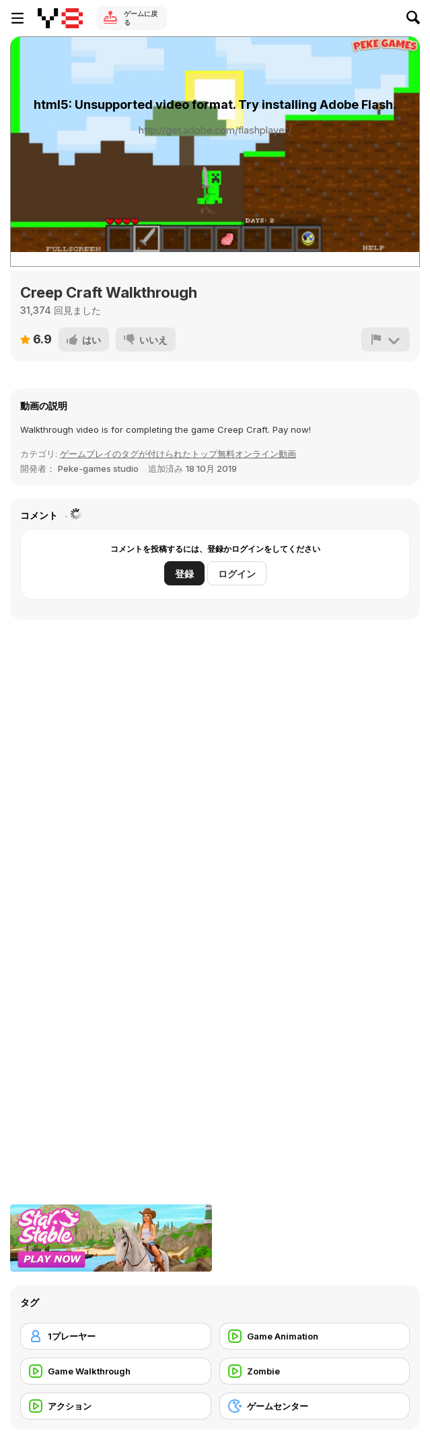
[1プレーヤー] (115, 1336)
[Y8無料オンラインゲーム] (60, 18)
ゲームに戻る (140, 17)
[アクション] (115, 1406)
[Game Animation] (314, 1336)
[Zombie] (314, 1371)
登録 (184, 573)
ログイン (237, 573)
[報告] (385, 339)
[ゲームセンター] (314, 1406)
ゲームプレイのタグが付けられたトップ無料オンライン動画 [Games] (178, 453)
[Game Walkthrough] (115, 1371)
